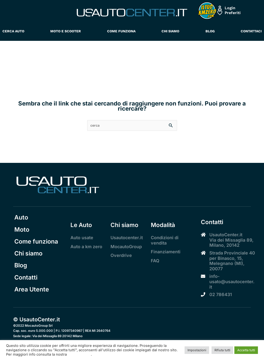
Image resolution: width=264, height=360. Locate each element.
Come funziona (37, 245)
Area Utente (32, 297)
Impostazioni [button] (196, 350)
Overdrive (121, 255)
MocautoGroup (126, 247)
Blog (20, 271)
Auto (20, 218)
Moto (21, 232)
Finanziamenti (165, 252)
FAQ (155, 261)
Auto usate (81, 238)
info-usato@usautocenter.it (232, 282)
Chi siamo (28, 258)
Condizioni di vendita (165, 241)
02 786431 (220, 295)
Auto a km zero (86, 247)
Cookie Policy (79, 354)
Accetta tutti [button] (246, 350)
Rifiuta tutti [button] (222, 350)
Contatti (26, 284)
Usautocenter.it (127, 238)
